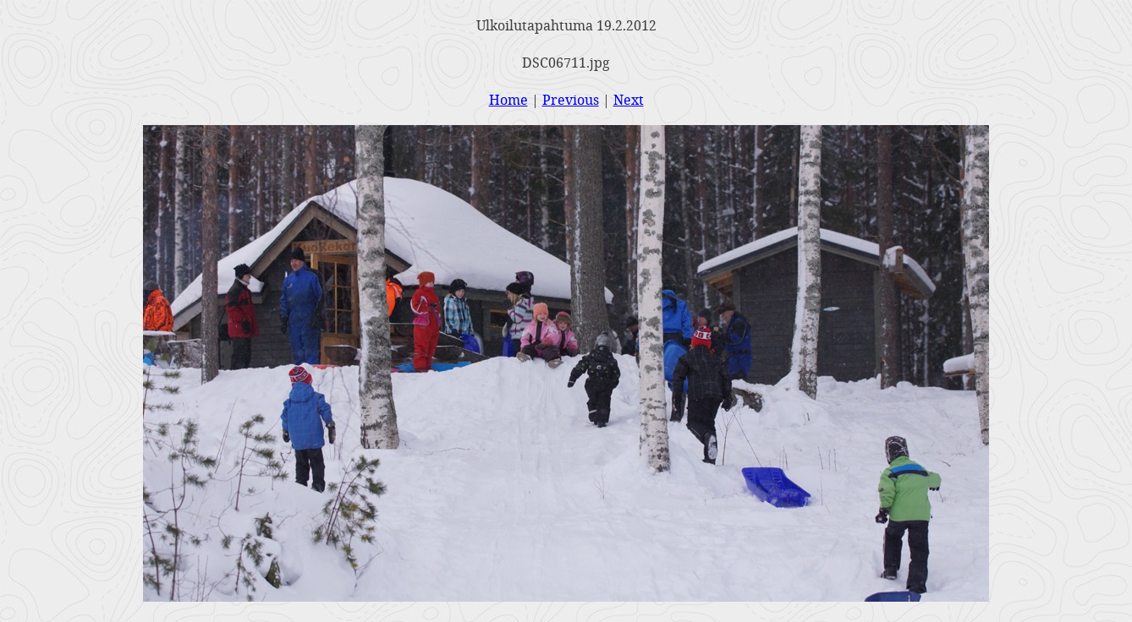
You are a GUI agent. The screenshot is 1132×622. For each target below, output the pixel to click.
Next (628, 99)
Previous (570, 99)
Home (508, 99)
